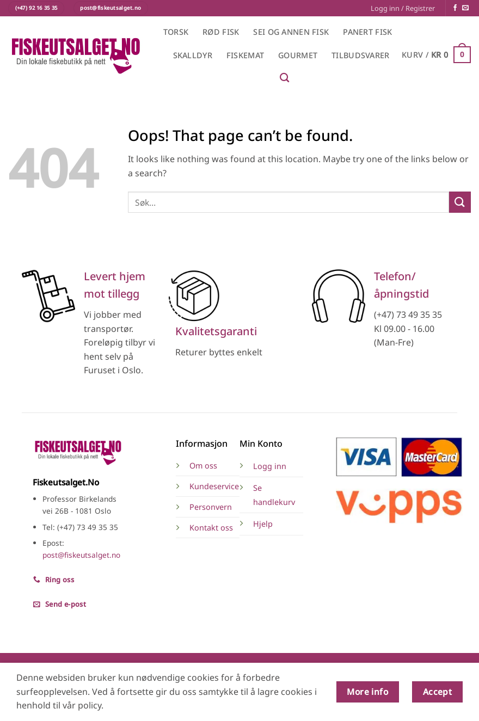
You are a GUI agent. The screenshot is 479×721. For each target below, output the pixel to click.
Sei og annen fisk (291, 32)
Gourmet (297, 55)
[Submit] (460, 202)
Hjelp (263, 524)
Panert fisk (367, 32)
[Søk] (284, 78)
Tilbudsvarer (360, 55)
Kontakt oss (211, 527)
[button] (403, 8)
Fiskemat (245, 55)
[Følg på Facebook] (455, 8)
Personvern (210, 507)
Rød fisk (220, 32)
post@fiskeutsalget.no (81, 555)
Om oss (203, 465)
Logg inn (269, 466)
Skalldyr (192, 55)
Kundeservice (214, 486)
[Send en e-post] (465, 8)
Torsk (175, 32)
